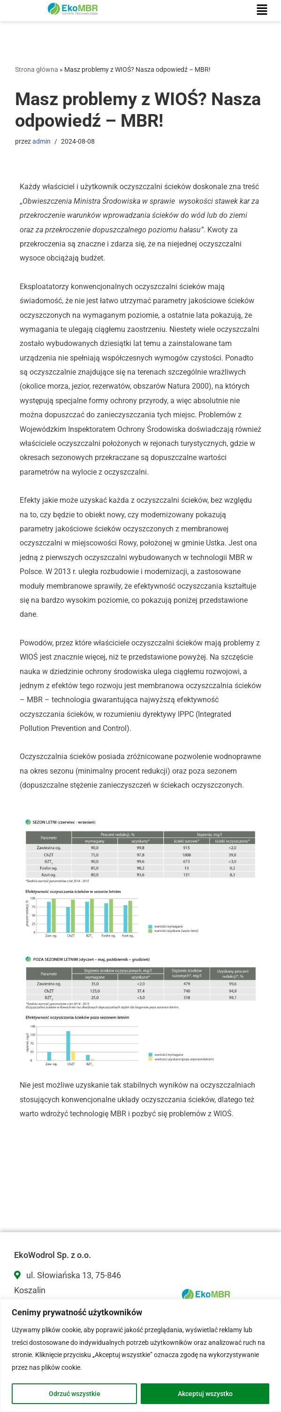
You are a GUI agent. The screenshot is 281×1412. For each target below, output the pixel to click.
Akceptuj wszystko (205, 1393)
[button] (262, 10)
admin (41, 142)
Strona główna (36, 69)
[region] (140, 1355)
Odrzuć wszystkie (74, 1393)
